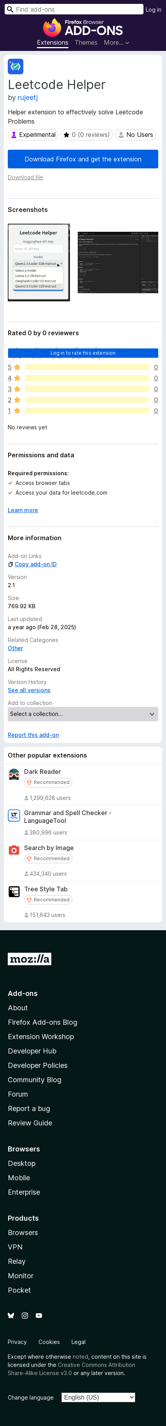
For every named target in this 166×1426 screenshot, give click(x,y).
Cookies (49, 1342)
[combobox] (74, 9)
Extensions (52, 42)
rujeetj (28, 97)
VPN (15, 1247)
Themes (86, 42)
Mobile (19, 1178)
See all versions (29, 690)
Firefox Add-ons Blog (42, 1022)
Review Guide (30, 1123)
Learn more (23, 510)
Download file (25, 177)
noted (80, 1356)
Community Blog (34, 1080)
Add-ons (23, 993)
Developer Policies (38, 1065)
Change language (31, 1397)
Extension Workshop (41, 1036)
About (18, 1008)
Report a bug (29, 1108)
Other (15, 648)
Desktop (21, 1163)
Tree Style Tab (46, 889)
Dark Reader (42, 771)
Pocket (19, 1290)
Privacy (17, 1342)
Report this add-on (33, 734)
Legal (79, 1342)
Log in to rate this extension (83, 353)
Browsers (23, 1232)
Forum (18, 1094)
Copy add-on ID (32, 564)
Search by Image (49, 848)
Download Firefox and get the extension (83, 159)
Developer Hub (32, 1051)
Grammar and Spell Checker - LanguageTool (68, 816)
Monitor (20, 1276)
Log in (153, 9)
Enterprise (24, 1192)
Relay (17, 1261)
